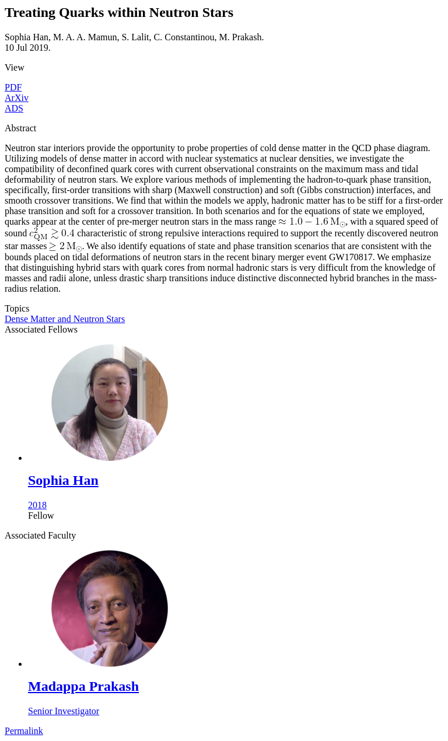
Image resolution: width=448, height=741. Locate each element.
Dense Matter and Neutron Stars (65, 319)
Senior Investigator (63, 711)
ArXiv (17, 98)
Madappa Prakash (83, 686)
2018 (37, 505)
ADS (14, 108)
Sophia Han (63, 480)
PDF (13, 87)
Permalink (24, 731)
